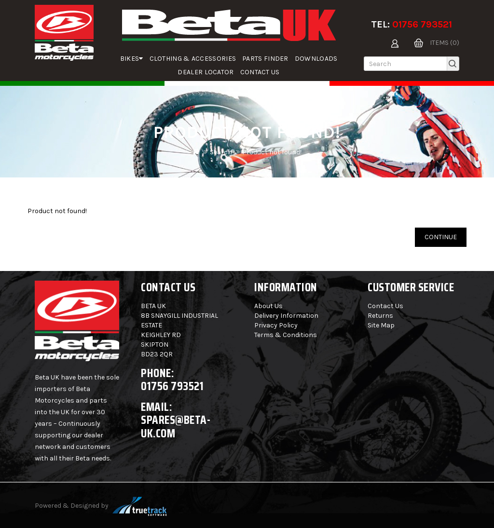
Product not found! (272, 152)
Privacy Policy (276, 325)
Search (221, 152)
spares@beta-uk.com (175, 426)
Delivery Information (286, 315)
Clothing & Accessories (193, 58)
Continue (441, 237)
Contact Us (260, 72)
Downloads (316, 58)
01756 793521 (422, 24)
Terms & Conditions (285, 335)
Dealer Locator (205, 72)
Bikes (131, 58)
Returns (380, 315)
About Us (268, 306)
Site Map (381, 325)
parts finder (265, 58)
